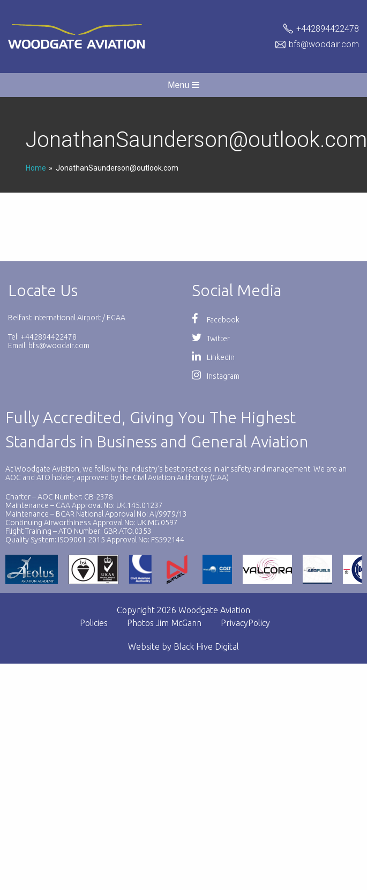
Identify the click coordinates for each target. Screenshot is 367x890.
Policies (94, 623)
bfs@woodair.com (324, 44)
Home (36, 168)
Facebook (215, 319)
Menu (183, 85)
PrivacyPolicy (245, 623)
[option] (98, 569)
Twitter (211, 338)
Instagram (215, 376)
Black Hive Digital (206, 646)
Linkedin (213, 357)
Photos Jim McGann (164, 623)
